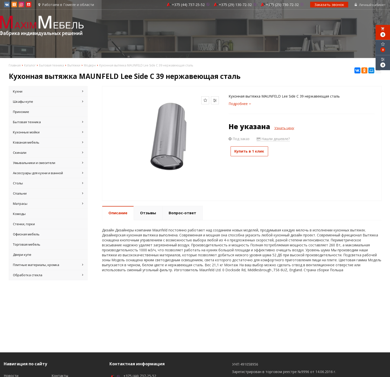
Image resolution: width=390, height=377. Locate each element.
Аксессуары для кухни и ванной (48, 173)
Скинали (48, 153)
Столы (48, 183)
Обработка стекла (48, 275)
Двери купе (22, 255)
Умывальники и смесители (48, 163)
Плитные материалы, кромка (48, 265)
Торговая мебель (26, 245)
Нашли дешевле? (273, 139)
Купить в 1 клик (252, 151)
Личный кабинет (370, 5)
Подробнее (240, 104)
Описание (117, 213)
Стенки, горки (24, 224)
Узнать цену (284, 128)
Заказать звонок (329, 4)
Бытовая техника (48, 122)
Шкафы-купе (48, 102)
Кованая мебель (48, 142)
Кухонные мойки (48, 132)
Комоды (19, 214)
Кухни (48, 91)
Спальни (48, 193)
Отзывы (148, 213)
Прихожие (21, 112)
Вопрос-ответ (182, 213)
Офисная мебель (26, 234)
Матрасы (48, 204)
